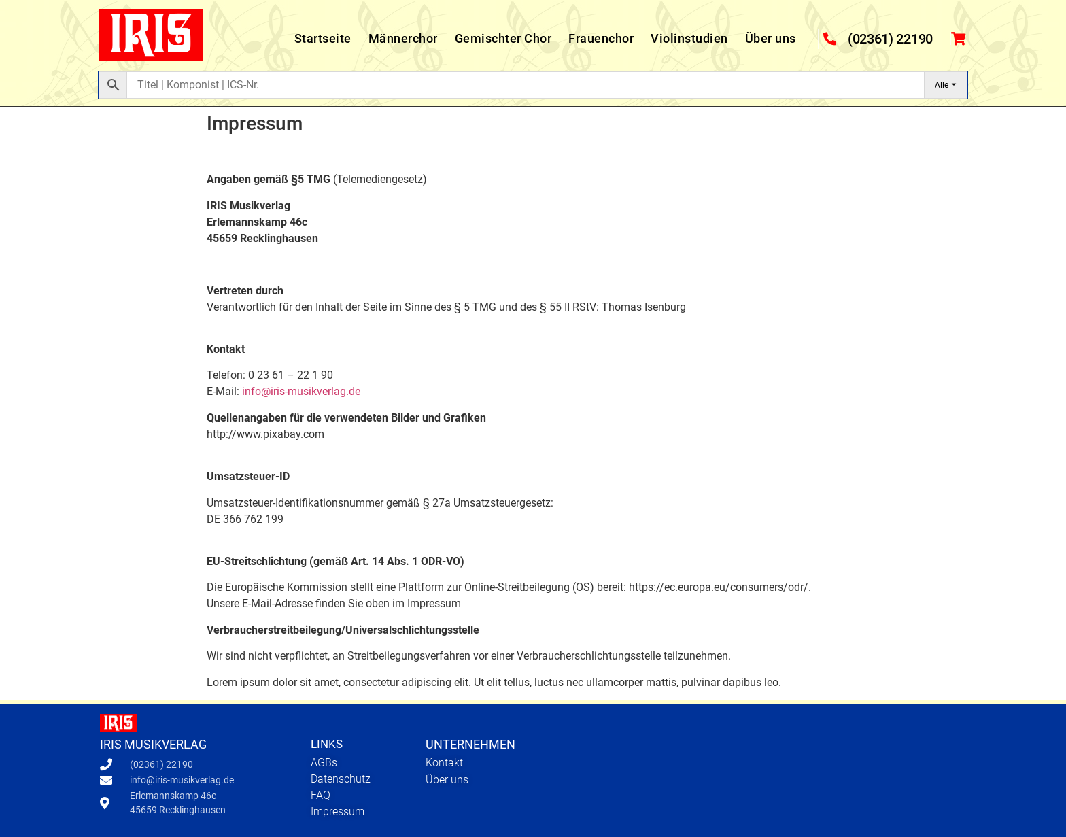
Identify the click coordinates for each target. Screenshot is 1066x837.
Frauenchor (601, 38)
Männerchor (403, 38)
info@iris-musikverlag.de (301, 391)
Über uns (770, 38)
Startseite (322, 38)
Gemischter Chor (503, 38)
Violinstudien (689, 38)
